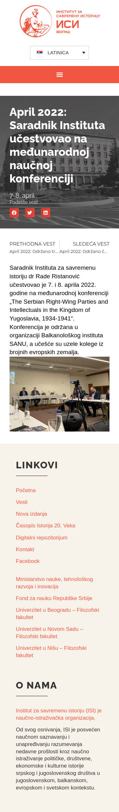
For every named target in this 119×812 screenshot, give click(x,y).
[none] (59, 53)
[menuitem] (59, 53)
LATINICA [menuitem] (58, 52)
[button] (59, 74)
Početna (26, 490)
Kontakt (25, 549)
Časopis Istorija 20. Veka (45, 526)
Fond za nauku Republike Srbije (54, 598)
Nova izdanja (31, 514)
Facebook (28, 561)
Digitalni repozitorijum (42, 538)
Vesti (22, 502)
